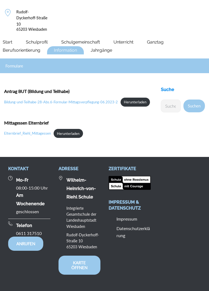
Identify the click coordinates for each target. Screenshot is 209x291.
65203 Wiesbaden (31, 29)
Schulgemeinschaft (80, 42)
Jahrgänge (101, 50)
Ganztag (155, 42)
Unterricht (123, 42)
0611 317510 (29, 233)
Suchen (194, 105)
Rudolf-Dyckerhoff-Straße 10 (31, 18)
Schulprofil (37, 42)
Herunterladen (135, 102)
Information (65, 50)
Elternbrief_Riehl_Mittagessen (27, 133)
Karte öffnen (79, 265)
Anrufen (25, 243)
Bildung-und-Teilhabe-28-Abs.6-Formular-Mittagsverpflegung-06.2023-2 (61, 102)
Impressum (126, 218)
